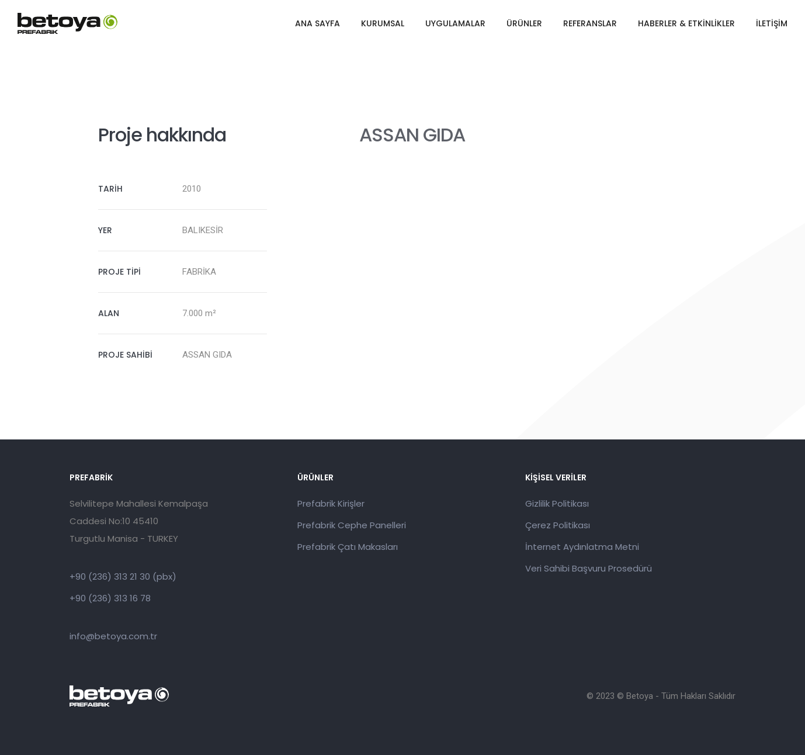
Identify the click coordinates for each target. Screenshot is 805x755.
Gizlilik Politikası (557, 503)
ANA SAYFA (317, 23)
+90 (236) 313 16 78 (110, 598)
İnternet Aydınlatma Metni (582, 547)
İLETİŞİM (771, 23)
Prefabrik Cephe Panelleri (351, 525)
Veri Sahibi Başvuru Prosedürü (588, 568)
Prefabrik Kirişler (331, 503)
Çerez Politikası (557, 525)
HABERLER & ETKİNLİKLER (686, 23)
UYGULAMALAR (455, 23)
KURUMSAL (382, 23)
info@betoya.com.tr (113, 636)
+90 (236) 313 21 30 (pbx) (123, 576)
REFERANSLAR (590, 23)
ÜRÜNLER (524, 23)
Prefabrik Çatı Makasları (347, 547)
